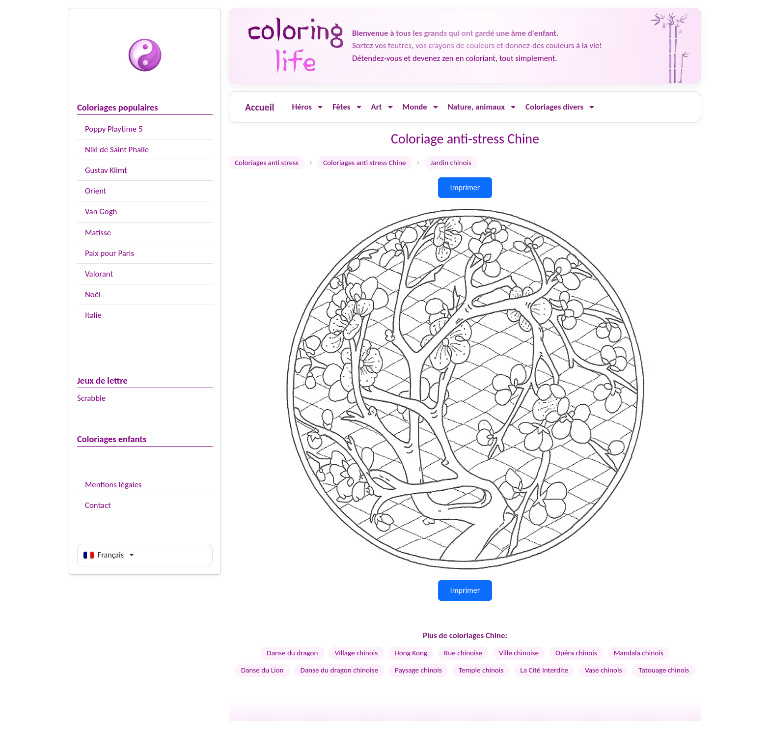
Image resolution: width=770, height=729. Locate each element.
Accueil (259, 107)
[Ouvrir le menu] (320, 107)
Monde (415, 107)
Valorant (99, 274)
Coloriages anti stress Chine (364, 162)
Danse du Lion (262, 670)
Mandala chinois (638, 652)
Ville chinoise (519, 652)
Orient (95, 191)
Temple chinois (481, 670)
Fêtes (341, 107)
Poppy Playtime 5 (113, 129)
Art (376, 107)
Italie (93, 315)
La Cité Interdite (544, 670)
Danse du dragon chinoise (339, 670)
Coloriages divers (554, 107)
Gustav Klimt (106, 170)
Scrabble (91, 398)
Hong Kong (410, 652)
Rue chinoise (463, 652)
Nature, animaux (476, 107)
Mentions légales (113, 484)
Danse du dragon (292, 652)
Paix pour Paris (109, 253)
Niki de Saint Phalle (117, 149)
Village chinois (356, 652)
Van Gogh (101, 211)
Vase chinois (603, 670)
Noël (93, 294)
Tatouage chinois (663, 670)
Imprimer (465, 187)
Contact (98, 505)
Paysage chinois (418, 670)
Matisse (98, 232)
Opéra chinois (576, 652)
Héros (302, 107)
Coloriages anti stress (267, 162)
